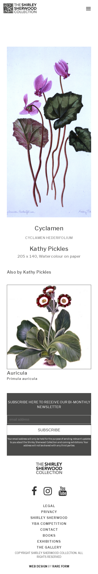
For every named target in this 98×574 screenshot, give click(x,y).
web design (38, 566)
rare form (60, 566)
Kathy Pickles (49, 248)
